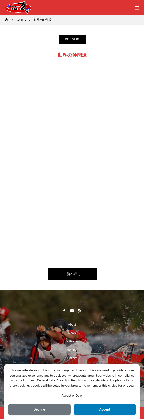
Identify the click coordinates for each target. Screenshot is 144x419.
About (72, 324)
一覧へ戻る (72, 274)
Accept (104, 409)
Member (71, 349)
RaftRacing (72, 341)
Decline (39, 409)
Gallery (72, 358)
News (72, 333)
